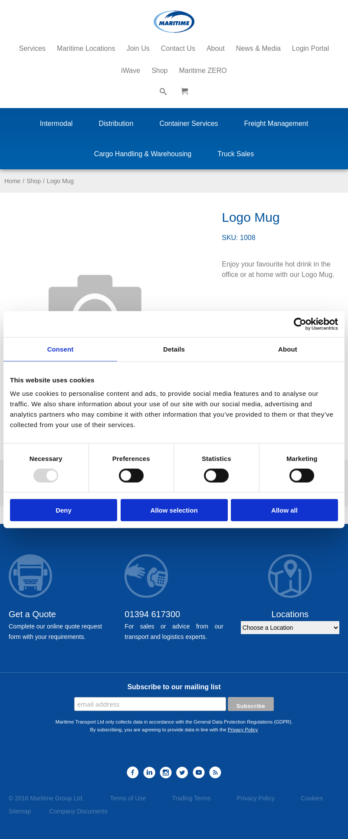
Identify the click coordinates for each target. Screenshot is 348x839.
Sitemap (20, 811)
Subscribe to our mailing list (173, 687)
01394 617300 (152, 614)
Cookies (312, 798)
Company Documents (78, 811)
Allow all (284, 510)
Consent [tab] (60, 348)
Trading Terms (191, 798)
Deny (64, 510)
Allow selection (173, 510)
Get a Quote (32, 614)
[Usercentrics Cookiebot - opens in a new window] (300, 323)
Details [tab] (174, 348)
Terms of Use (127, 798)
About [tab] (287, 348)
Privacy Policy (243, 729)
